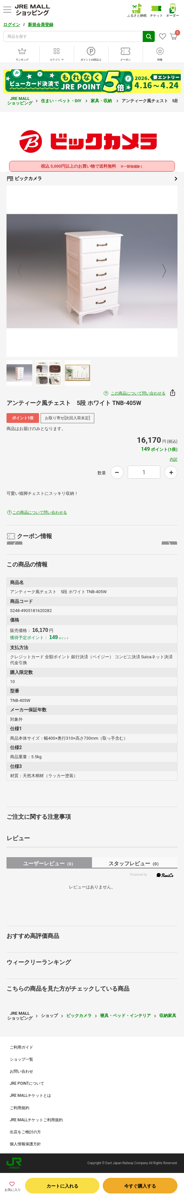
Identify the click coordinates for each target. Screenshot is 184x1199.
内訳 (173, 459)
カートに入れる (62, 1186)
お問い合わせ (21, 1071)
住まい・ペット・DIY (61, 100)
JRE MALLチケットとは (30, 1095)
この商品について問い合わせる (138, 393)
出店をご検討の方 (25, 1132)
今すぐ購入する (140, 1186)
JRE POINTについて (27, 1083)
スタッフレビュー (135, 863)
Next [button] (160, 271)
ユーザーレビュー (49, 863)
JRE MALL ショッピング (20, 100)
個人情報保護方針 (25, 1144)
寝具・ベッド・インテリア (125, 1015)
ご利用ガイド (21, 1047)
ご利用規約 (19, 1108)
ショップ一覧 (21, 1059)
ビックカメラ (92, 178)
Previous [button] (24, 271)
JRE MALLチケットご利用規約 (36, 1120)
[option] (92, 271)
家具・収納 (102, 100)
